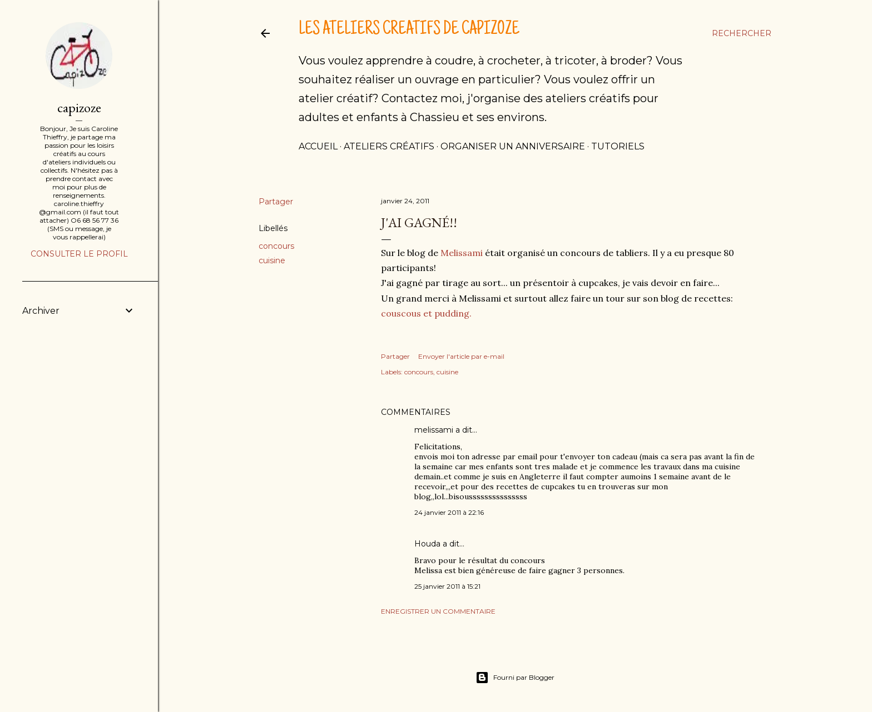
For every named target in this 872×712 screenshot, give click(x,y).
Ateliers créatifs (389, 146)
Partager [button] (276, 202)
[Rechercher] (741, 33)
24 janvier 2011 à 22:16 (449, 512)
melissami (433, 430)
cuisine (272, 260)
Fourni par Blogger (514, 677)
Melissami (461, 252)
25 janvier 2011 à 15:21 (447, 586)
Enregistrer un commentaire (438, 611)
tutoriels (618, 146)
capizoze (79, 107)
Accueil (318, 146)
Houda (427, 544)
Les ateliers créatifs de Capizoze (409, 30)
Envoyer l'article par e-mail (461, 356)
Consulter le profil (79, 254)
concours (276, 246)
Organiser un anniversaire (512, 146)
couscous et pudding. (426, 313)
